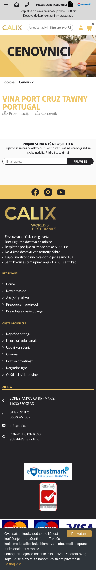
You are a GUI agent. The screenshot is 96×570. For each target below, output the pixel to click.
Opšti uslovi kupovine (22, 374)
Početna (8, 81)
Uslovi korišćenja (18, 347)
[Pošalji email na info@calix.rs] (16, 4)
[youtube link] (61, 192)
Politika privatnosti (19, 360)
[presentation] (48, 177)
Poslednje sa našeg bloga (24, 311)
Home (10, 283)
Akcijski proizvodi (18, 297)
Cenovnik (46, 113)
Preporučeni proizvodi (22, 304)
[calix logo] (30, 220)
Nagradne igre (16, 367)
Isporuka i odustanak (21, 340)
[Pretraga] (70, 27)
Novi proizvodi (16, 290)
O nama (12, 354)
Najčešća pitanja (18, 333)
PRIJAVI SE (80, 161)
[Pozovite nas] (27, 4)
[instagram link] (48, 192)
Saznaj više (13, 564)
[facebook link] (35, 192)
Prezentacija (16, 113)
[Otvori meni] (6, 4)
